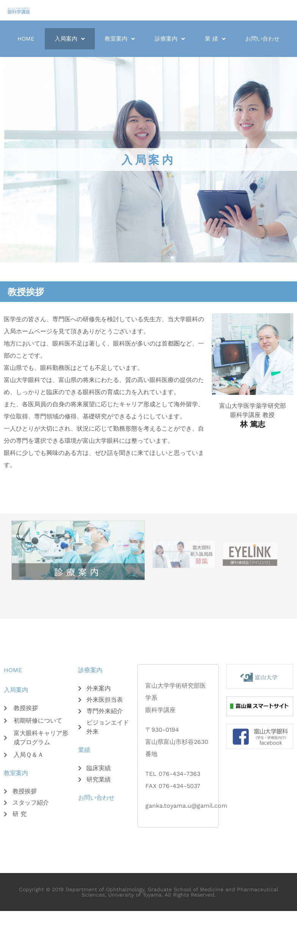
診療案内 (170, 39)
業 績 (215, 39)
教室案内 (120, 39)
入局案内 (70, 39)
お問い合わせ (262, 38)
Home (26, 38)
